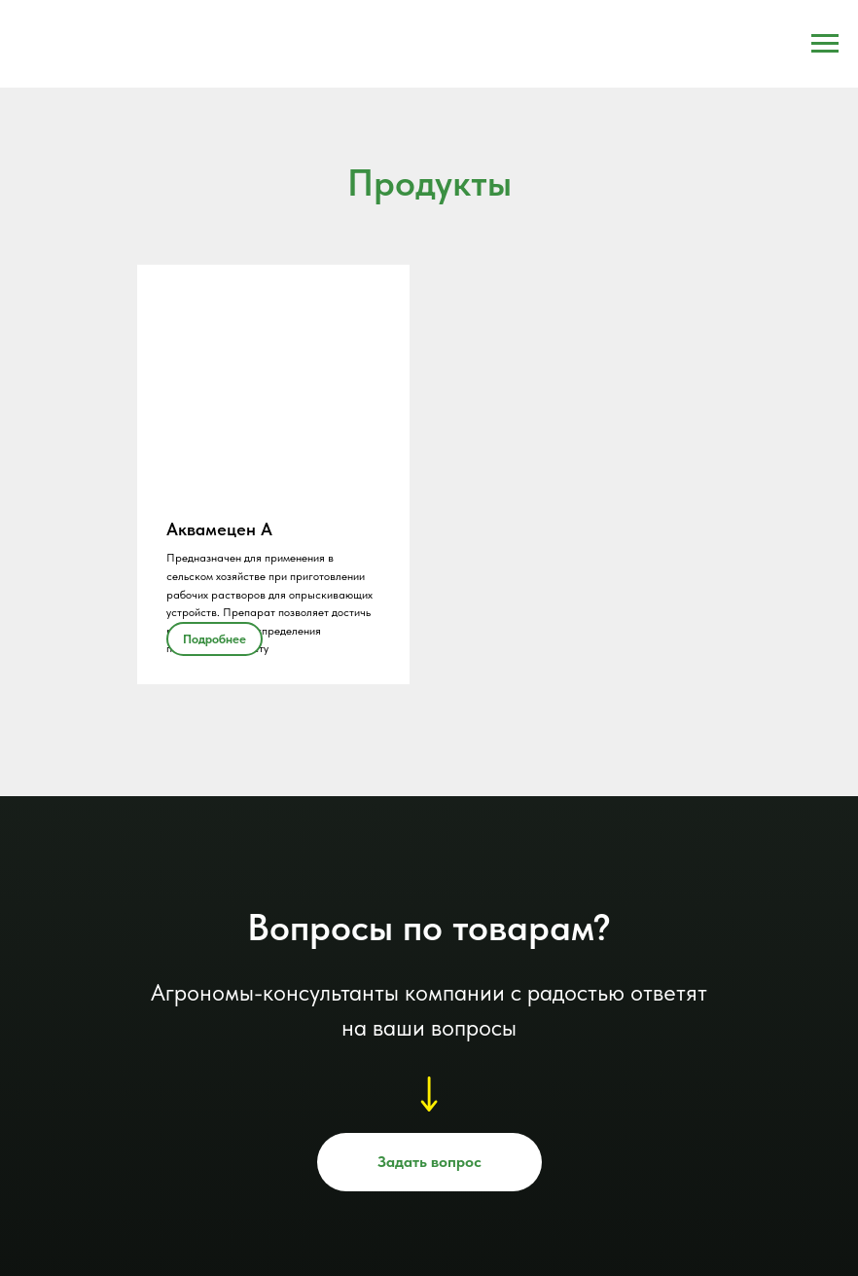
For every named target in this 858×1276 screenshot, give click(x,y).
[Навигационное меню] (825, 44)
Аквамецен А (219, 529)
